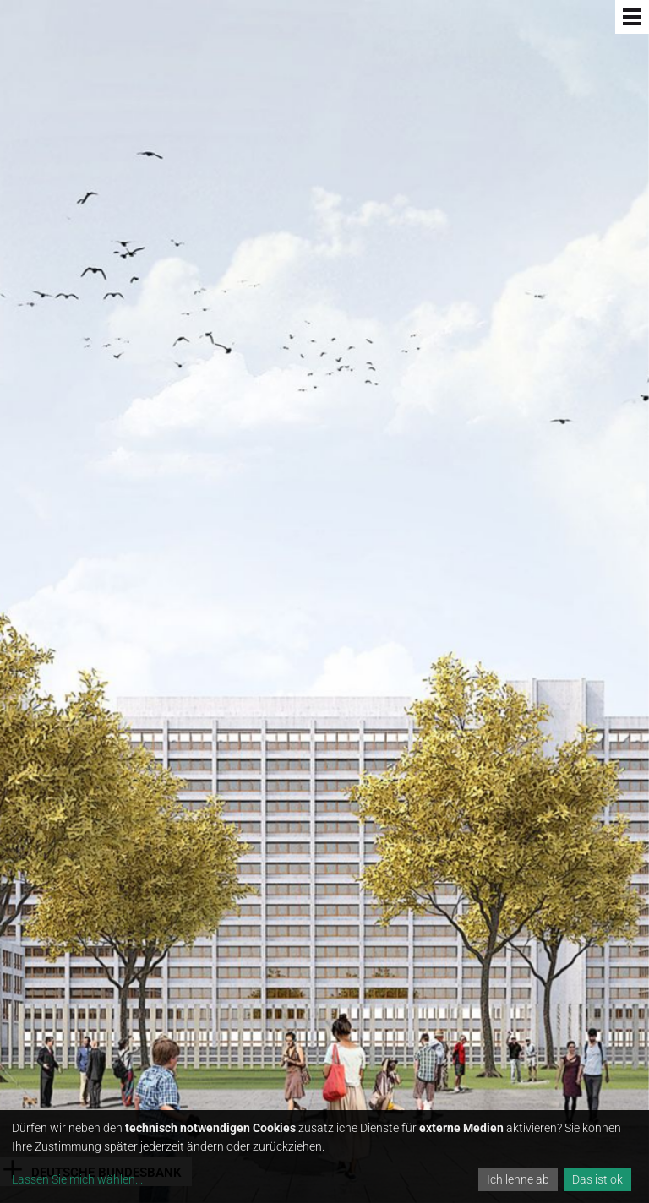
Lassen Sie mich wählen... (77, 1179)
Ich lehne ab (518, 1179)
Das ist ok (597, 1179)
